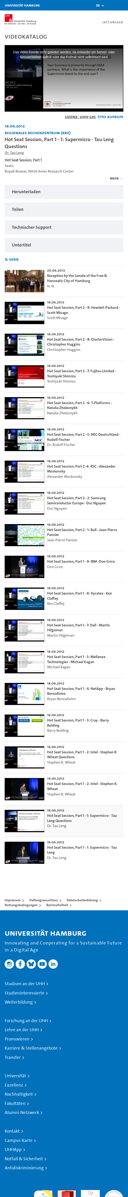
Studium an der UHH (25, 984)
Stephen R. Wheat (61, 762)
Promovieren (17, 1039)
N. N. (51, 286)
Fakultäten (15, 1104)
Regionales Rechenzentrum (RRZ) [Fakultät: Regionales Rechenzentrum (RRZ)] (38, 133)
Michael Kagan (58, 667)
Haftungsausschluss (43, 900)
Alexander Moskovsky (64, 476)
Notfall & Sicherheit (24, 1159)
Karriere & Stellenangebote (31, 1048)
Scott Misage (57, 317)
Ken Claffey (56, 603)
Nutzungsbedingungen (21, 905)
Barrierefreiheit (57, 905)
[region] (64, 192)
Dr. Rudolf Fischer (61, 444)
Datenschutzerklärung (82, 900)
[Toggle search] (110, 5)
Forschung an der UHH (26, 1021)
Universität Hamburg (22, 5)
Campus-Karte (18, 1140)
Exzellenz (14, 1085)
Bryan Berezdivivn (61, 698)
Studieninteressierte (24, 993)
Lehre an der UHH (22, 1030)
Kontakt (12, 1131)
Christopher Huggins (63, 349)
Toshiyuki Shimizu (61, 381)
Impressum (13, 900)
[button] (98, 5)
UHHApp (13, 1150)
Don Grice (55, 566)
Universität (15, 1076)
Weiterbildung (19, 1002)
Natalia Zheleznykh (62, 413)
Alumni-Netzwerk (22, 1113)
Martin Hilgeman (60, 635)
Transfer (13, 1057)
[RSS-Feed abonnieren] (6, 259)
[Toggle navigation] (122, 5)
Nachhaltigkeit (19, 1094)
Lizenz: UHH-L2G (80, 117)
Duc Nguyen (57, 508)
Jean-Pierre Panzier (62, 540)
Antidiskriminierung (24, 1168)
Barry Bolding (58, 730)
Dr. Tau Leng (14, 152)
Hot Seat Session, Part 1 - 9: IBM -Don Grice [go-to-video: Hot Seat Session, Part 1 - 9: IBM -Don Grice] (81, 561)
